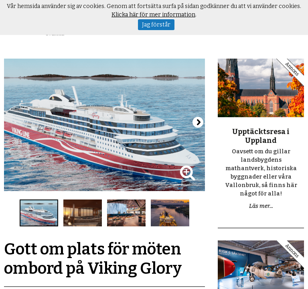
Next (197, 122)
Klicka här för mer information (153, 14)
